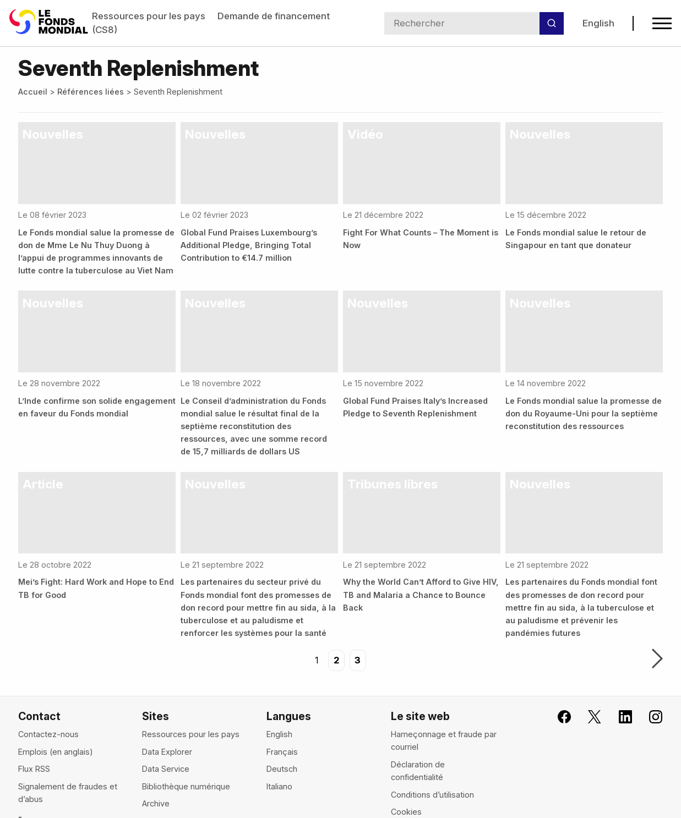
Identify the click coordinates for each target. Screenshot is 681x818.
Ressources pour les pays (148, 15)
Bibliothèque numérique (186, 786)
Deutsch (281, 768)
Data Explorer (167, 751)
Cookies (406, 811)
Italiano (279, 786)
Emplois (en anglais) (55, 751)
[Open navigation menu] (662, 23)
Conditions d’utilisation (432, 794)
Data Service (165, 768)
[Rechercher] (552, 23)
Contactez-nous (48, 734)
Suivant (657, 660)
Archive (156, 803)
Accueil (32, 91)
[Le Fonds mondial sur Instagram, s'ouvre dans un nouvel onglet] (649, 717)
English (598, 23)
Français (282, 751)
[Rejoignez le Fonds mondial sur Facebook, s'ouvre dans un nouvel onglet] (557, 717)
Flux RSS (34, 768)
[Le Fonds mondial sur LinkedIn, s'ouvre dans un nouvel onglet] (618, 717)
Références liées (90, 91)
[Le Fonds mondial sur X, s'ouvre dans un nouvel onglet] (588, 717)
